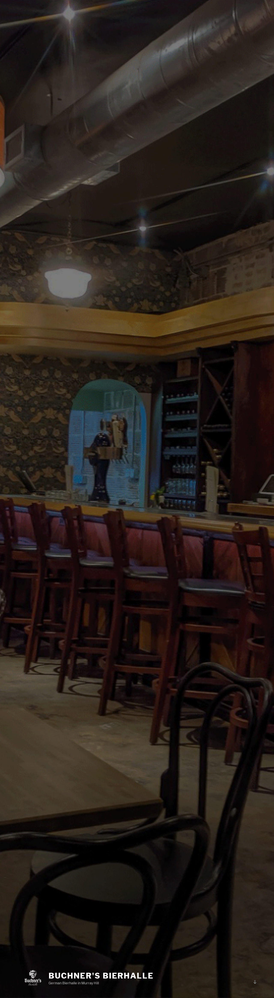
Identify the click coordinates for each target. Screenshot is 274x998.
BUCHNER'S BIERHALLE (101, 975)
